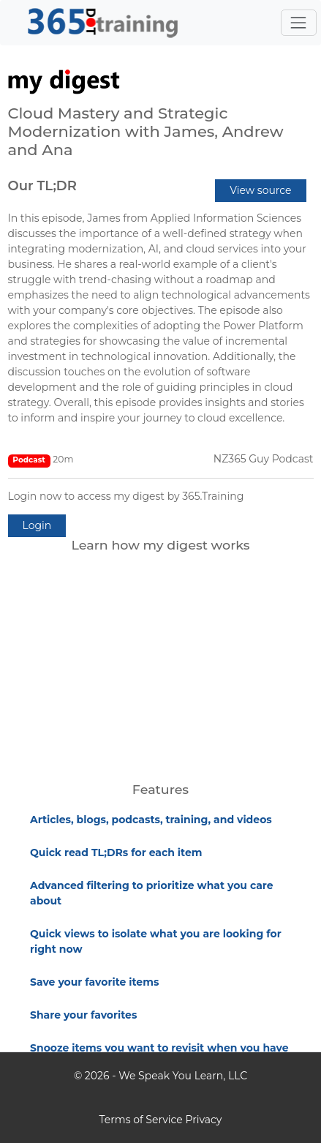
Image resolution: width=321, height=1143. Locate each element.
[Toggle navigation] (299, 22)
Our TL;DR (42, 186)
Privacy (203, 1119)
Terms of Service (141, 1119)
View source (260, 190)
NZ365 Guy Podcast (264, 458)
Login (37, 525)
